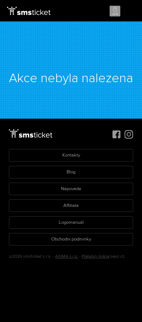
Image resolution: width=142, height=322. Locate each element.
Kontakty (71, 155)
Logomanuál (71, 222)
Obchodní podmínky (71, 239)
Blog (71, 172)
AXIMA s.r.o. (66, 256)
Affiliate (71, 205)
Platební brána (95, 256)
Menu (130, 11)
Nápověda (71, 189)
